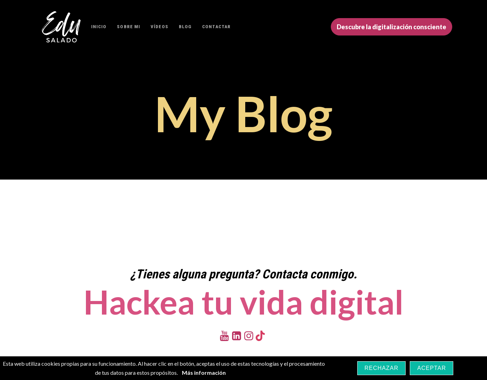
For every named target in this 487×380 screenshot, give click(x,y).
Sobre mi (128, 26)
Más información (204, 372)
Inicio (99, 26)
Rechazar (382, 368)
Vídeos (159, 26)
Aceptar (431, 368)
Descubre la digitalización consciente (391, 27)
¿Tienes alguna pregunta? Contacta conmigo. (243, 274)
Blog (185, 26)
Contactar (216, 26)
